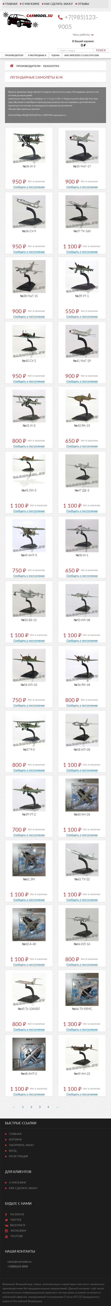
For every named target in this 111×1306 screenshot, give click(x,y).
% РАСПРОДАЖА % (37, 55)
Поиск (101, 50)
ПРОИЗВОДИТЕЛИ (15, 55)
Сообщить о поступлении (29, 187)
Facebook (14, 1214)
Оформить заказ (21, 1145)
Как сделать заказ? (58, 4)
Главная (11, 4)
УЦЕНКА (55, 55)
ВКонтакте (15, 1225)
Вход (13, 1151)
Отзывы (83, 4)
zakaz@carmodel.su (19, 1261)
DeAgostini (51, 65)
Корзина (15, 1139)
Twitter (13, 1220)
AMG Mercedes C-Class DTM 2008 (82, 55)
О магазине (30, 4)
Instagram (15, 1230)
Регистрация (18, 1156)
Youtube (14, 1236)
